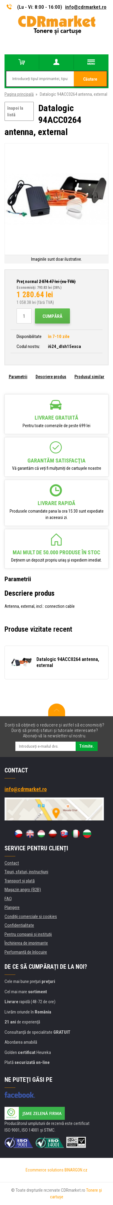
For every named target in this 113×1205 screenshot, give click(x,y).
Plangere (12, 907)
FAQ (8, 898)
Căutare (90, 79)
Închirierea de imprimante (26, 943)
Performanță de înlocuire (26, 952)
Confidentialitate (19, 925)
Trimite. (86, 746)
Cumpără (52, 316)
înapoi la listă (15, 111)
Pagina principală (19, 94)
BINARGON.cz (75, 1170)
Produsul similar (89, 376)
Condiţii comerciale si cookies (31, 916)
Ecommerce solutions (45, 1170)
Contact (12, 863)
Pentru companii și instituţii (28, 934)
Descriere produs (51, 376)
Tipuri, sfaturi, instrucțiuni (26, 872)
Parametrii (18, 376)
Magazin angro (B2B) (23, 889)
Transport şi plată (20, 881)
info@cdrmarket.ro (85, 7)
